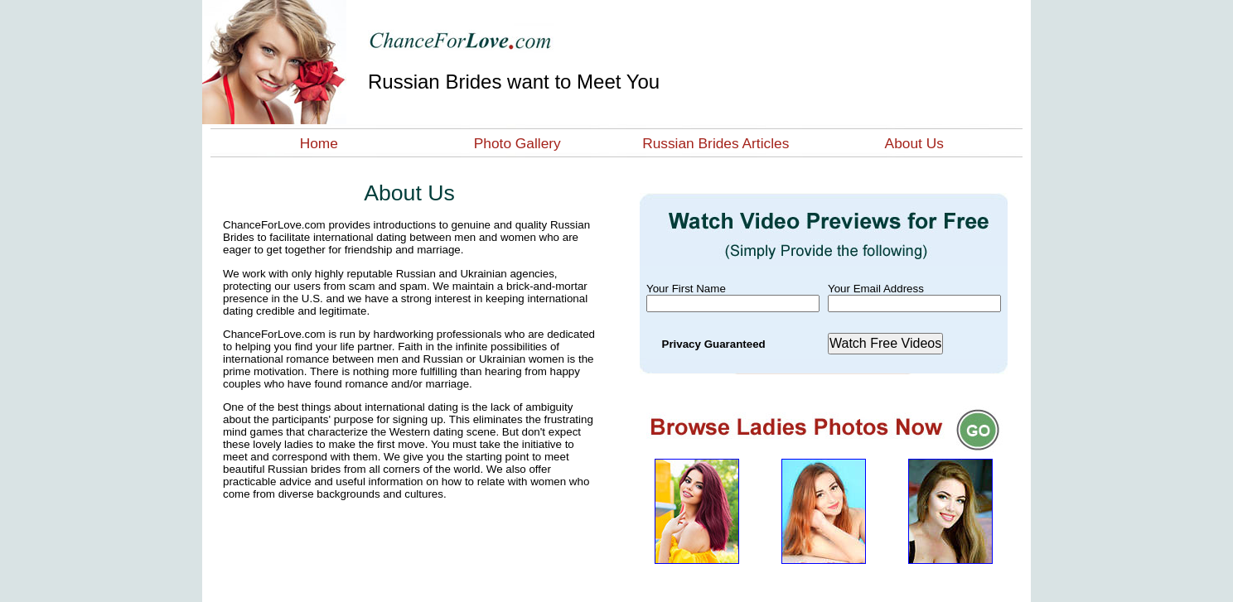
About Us (914, 143)
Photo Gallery (517, 143)
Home (319, 143)
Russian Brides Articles (715, 143)
